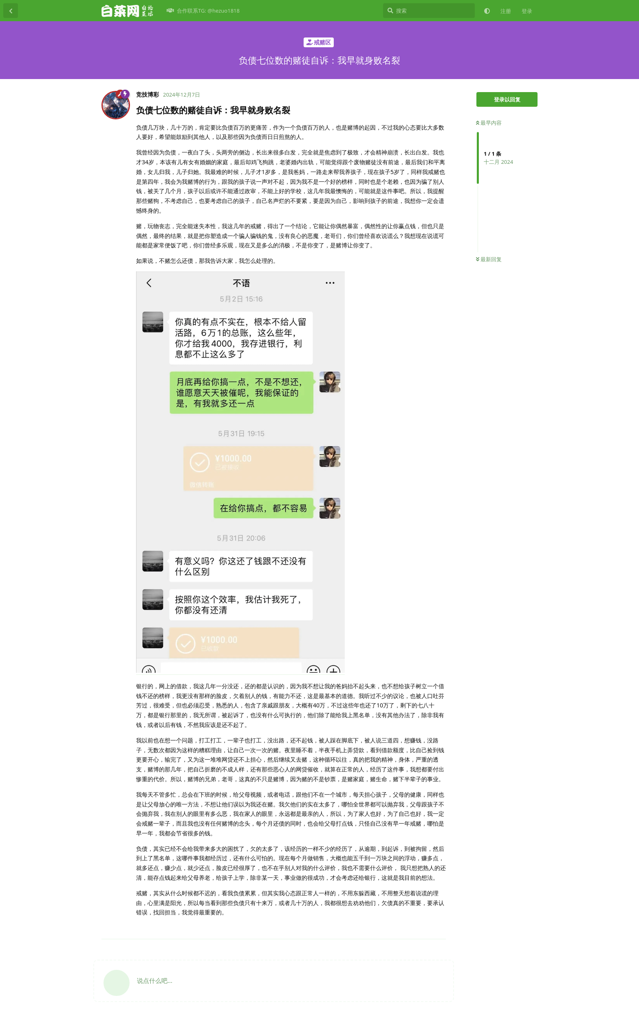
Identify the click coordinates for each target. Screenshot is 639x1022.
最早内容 (489, 122)
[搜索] (429, 10)
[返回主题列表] (10, 10)
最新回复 (489, 259)
